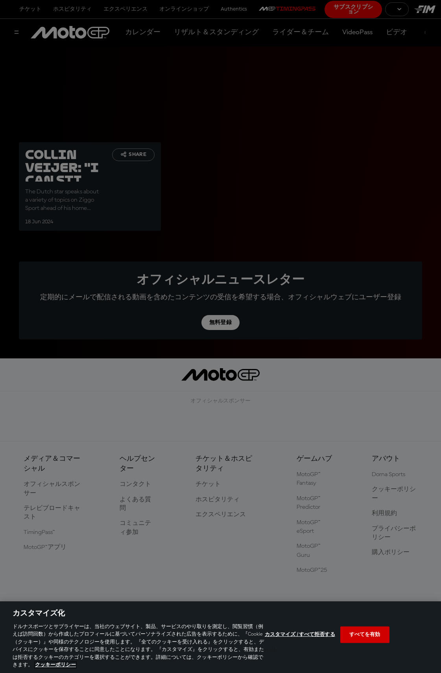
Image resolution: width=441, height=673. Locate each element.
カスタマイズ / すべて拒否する (300, 634)
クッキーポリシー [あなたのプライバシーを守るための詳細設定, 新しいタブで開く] (55, 664)
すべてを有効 (364, 634)
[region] (220, 637)
